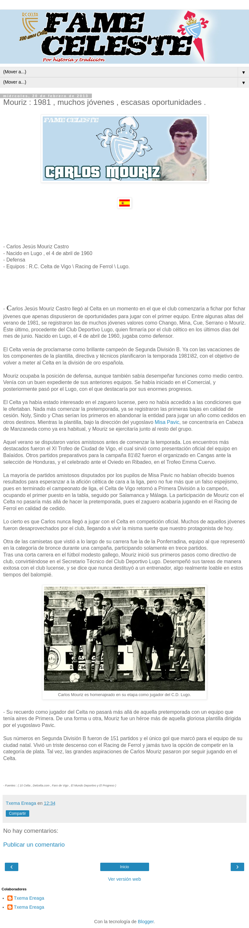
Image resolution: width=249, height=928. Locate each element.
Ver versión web (124, 879)
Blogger (146, 921)
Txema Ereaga (29, 898)
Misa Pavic (166, 422)
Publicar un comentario (34, 844)
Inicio (124, 867)
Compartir (17, 813)
